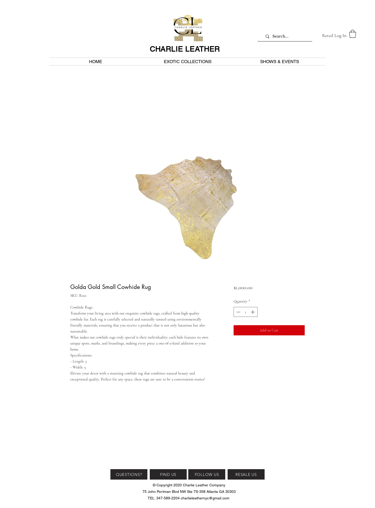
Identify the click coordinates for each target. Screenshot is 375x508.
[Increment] (253, 312)
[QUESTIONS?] (128, 474)
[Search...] (286, 36)
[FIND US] (168, 474)
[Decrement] (237, 312)
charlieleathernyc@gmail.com (205, 498)
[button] (352, 34)
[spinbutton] (245, 312)
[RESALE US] (246, 474)
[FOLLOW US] (206, 474)
